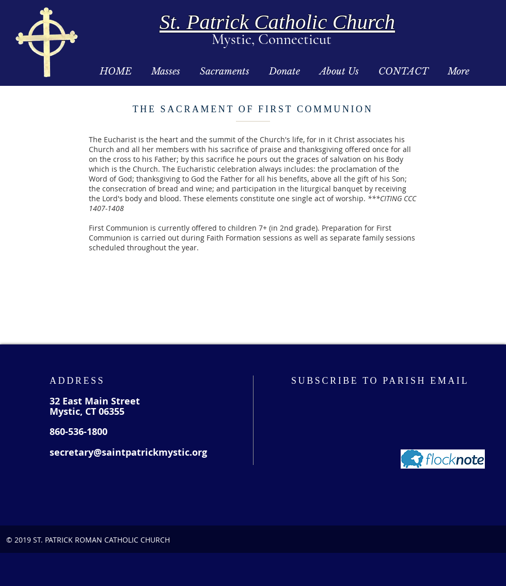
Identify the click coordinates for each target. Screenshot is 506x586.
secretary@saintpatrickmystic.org (128, 452)
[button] (165, 71)
